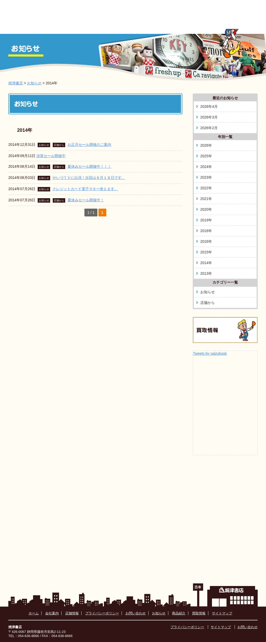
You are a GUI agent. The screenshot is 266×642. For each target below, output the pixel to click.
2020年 (206, 209)
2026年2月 (209, 128)
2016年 (206, 241)
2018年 (206, 231)
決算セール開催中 (50, 156)
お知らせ (78, 27)
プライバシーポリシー (102, 613)
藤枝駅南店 (185, 27)
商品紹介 (149, 27)
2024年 (206, 167)
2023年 (206, 177)
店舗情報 (72, 613)
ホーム (42, 27)
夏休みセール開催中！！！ (89, 166)
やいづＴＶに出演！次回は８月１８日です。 (88, 178)
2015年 (206, 252)
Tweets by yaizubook (210, 353)
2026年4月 (209, 106)
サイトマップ (222, 613)
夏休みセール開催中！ (86, 200)
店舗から (59, 145)
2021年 (206, 199)
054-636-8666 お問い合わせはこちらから (201, 11)
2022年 (206, 188)
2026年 (206, 145)
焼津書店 (15, 83)
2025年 (206, 156)
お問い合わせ (135, 613)
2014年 (206, 263)
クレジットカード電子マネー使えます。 (85, 189)
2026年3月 (209, 117)
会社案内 (113, 27)
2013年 (206, 273)
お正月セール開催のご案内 (89, 144)
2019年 (206, 220)
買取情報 (221, 27)
